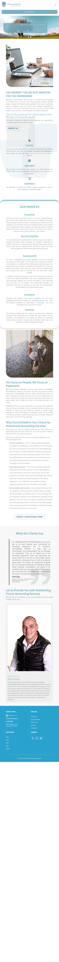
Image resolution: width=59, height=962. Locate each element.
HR (50, 488)
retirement (41, 303)
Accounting (29, 214)
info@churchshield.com (12, 718)
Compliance (29, 294)
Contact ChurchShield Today (29, 516)
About (7, 740)
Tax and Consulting (29, 236)
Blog (7, 745)
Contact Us (13, 128)
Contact (8, 748)
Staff (7, 743)
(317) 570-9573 (29, 12)
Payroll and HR (29, 255)
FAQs (7, 737)
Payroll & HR (34, 722)
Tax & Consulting (35, 719)
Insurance (29, 309)
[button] (28, 37)
